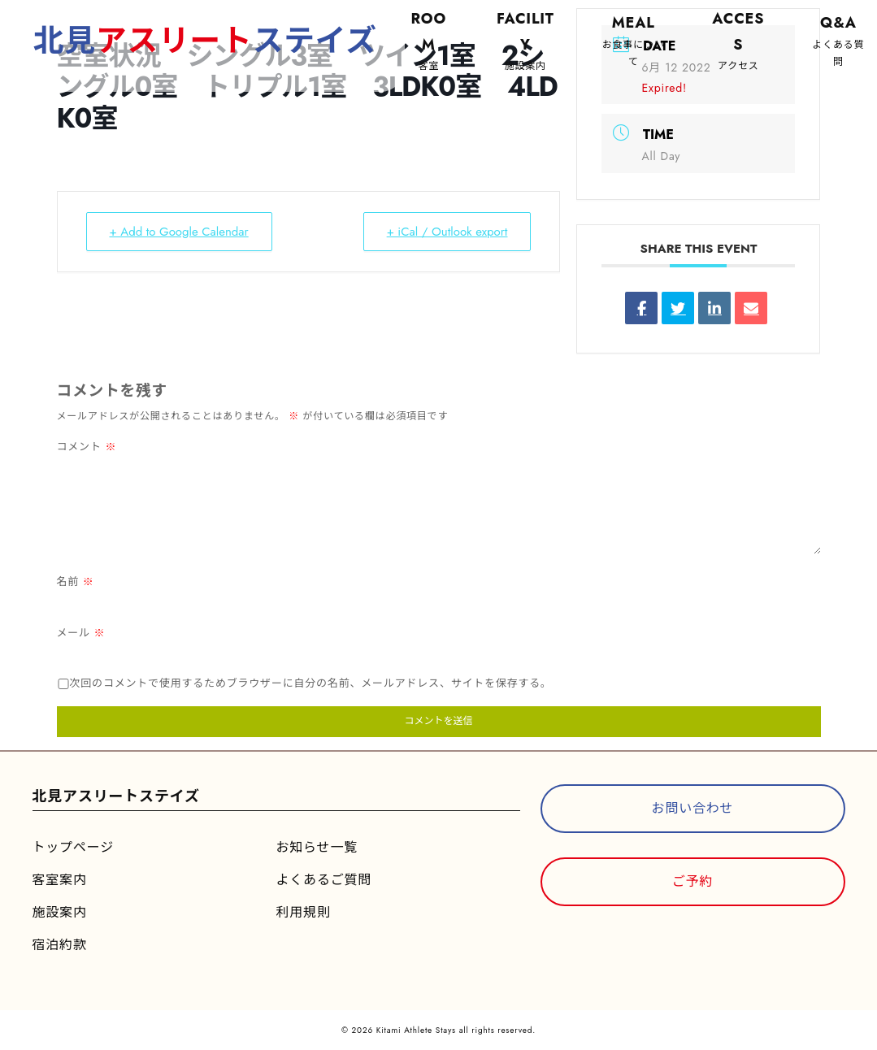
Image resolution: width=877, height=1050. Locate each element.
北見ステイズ (206, 40)
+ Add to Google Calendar (179, 232)
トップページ (73, 847)
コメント (87, 446)
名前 (75, 581)
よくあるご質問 (324, 879)
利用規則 (303, 912)
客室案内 (60, 879)
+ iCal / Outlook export (447, 232)
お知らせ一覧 (317, 847)
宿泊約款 (60, 944)
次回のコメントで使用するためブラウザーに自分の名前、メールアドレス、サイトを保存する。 (311, 683)
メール (81, 632)
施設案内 (60, 912)
